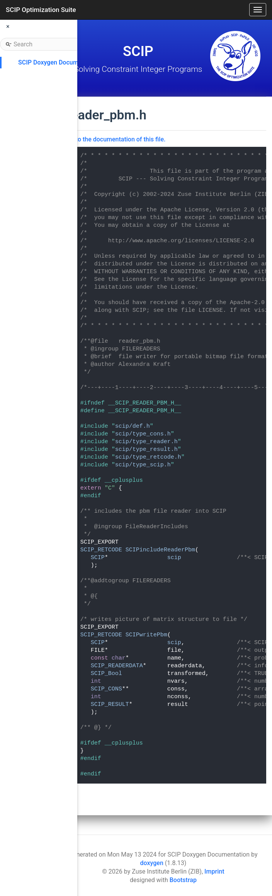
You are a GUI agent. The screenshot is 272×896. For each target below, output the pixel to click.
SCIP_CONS (106, 689)
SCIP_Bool (106, 673)
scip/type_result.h (146, 449)
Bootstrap (183, 880)
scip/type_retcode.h (148, 457)
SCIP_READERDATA (117, 666)
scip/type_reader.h (146, 442)
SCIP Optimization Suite (41, 10)
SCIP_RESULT (110, 704)
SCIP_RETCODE (101, 550)
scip (174, 557)
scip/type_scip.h (143, 465)
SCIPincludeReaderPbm (160, 550)
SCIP (98, 557)
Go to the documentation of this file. (116, 139)
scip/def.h (132, 426)
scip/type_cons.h (143, 434)
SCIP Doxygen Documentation (59, 62)
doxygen (151, 863)
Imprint (214, 871)
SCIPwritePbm (146, 635)
